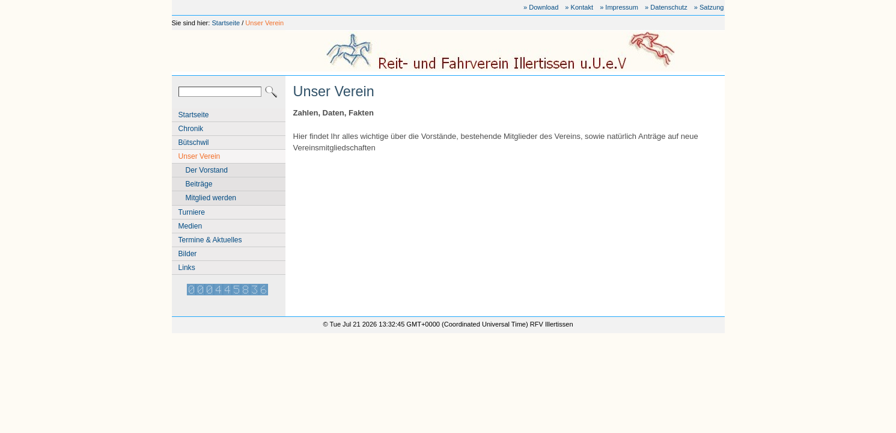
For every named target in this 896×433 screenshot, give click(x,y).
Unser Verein (264, 22)
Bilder (187, 254)
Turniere (192, 212)
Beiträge (199, 184)
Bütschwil (193, 142)
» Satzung (709, 7)
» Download (540, 7)
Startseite (226, 22)
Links (186, 267)
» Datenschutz (666, 7)
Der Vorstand (207, 170)
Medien (190, 226)
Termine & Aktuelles (210, 240)
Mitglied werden (211, 198)
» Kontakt (579, 7)
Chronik (191, 128)
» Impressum (619, 7)
